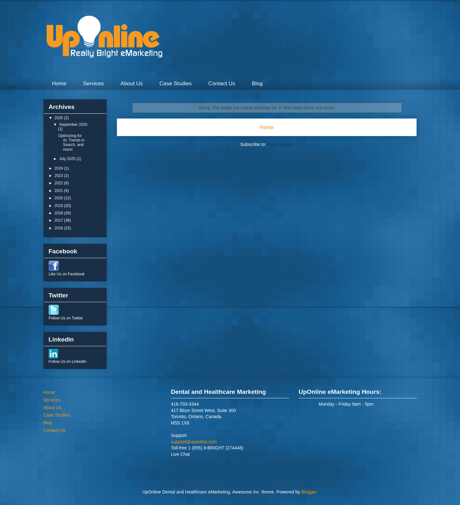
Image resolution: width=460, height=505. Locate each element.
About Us (131, 83)
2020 (59, 198)
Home (59, 83)
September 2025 (73, 124)
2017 (59, 220)
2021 (59, 190)
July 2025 (68, 159)
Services (93, 83)
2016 (59, 228)
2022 (59, 183)
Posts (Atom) (280, 144)
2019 (59, 205)
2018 (59, 213)
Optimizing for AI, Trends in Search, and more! (71, 143)
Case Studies (175, 83)
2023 (59, 175)
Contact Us (221, 83)
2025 (59, 118)
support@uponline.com (194, 441)
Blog (257, 83)
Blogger (308, 491)
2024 (59, 168)
